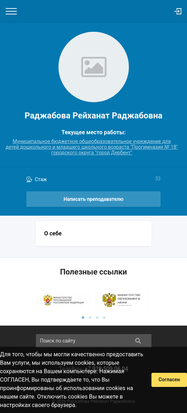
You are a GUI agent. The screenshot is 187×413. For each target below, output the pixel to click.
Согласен (169, 379)
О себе (53, 233)
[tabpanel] (64, 299)
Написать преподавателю (93, 199)
